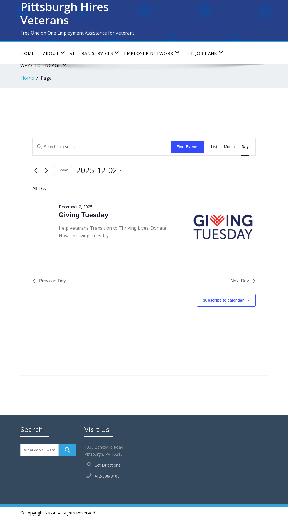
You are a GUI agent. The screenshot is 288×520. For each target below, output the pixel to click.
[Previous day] (35, 170)
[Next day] (46, 170)
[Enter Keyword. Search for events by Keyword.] (102, 147)
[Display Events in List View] (214, 147)
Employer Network (152, 53)
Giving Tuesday (83, 215)
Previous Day (49, 281)
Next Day (243, 281)
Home (27, 53)
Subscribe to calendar (223, 300)
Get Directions (107, 465)
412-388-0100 (107, 476)
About (54, 53)
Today (63, 170)
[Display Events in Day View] (245, 147)
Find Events (187, 146)
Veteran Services (94, 53)
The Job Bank (203, 53)
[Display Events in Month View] (229, 147)
